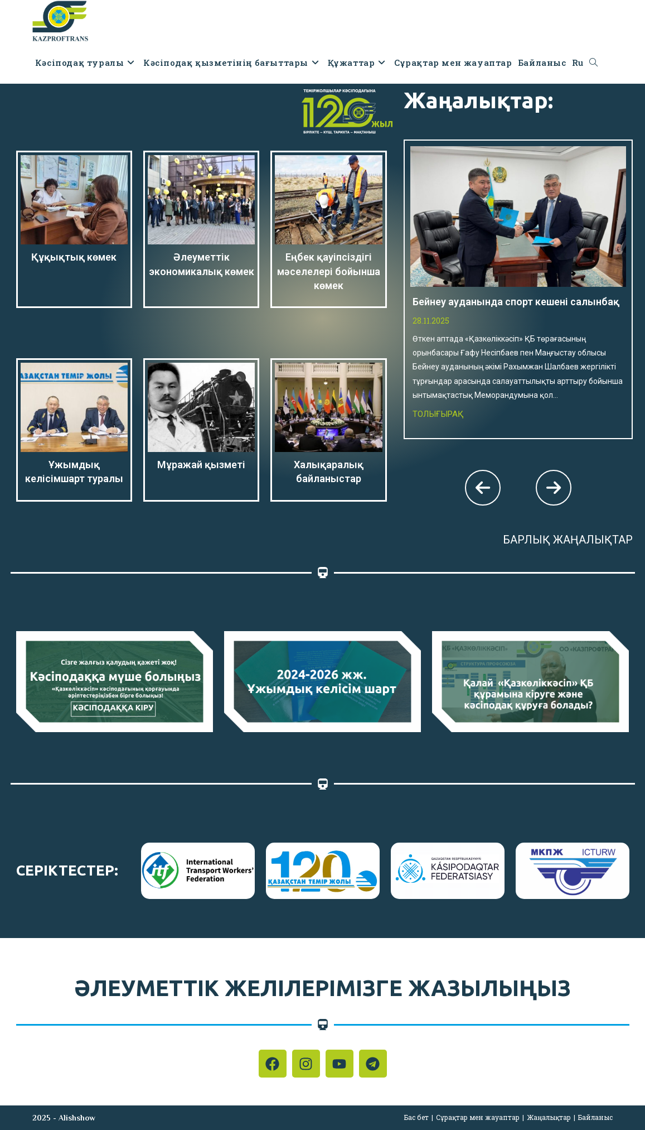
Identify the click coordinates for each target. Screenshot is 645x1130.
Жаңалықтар (549, 1117)
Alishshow (77, 1117)
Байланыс (595, 1117)
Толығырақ (438, 414)
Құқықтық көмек (74, 257)
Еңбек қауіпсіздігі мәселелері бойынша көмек (328, 271)
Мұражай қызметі (201, 464)
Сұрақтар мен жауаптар (478, 1117)
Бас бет (416, 1117)
